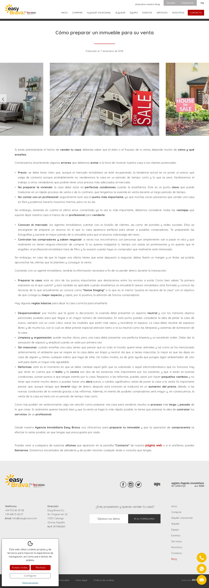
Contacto (196, 12)
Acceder (171, 2)
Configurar (30, 575)
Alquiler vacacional (99, 12)
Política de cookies (104, 580)
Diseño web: (193, 580)
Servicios (162, 12)
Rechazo (41, 567)
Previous (3, 99)
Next (205, 99)
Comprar (77, 12)
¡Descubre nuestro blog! (147, 4)
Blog (174, 559)
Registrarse (187, 2)
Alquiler (120, 12)
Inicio (64, 12)
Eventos (147, 12)
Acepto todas (20, 567)
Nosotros (178, 12)
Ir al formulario (144, 518)
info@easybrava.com (24, 518)
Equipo (134, 12)
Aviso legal (81, 580)
